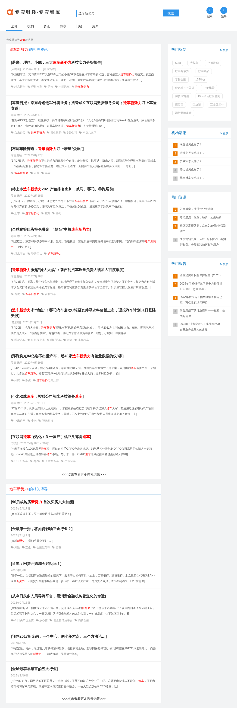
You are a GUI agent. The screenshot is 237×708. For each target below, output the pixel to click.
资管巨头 (36, 253)
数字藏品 (203, 71)
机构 (30, 26)
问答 (79, 26)
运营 (58, 547)
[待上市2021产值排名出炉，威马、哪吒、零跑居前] (62, 189)
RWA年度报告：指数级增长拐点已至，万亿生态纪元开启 (201, 299)
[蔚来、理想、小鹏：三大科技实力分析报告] (56, 62)
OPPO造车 (21, 461)
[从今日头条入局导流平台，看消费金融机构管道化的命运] (58, 596)
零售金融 (180, 79)
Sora (178, 62)
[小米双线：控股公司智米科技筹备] (47, 396)
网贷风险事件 (183, 113)
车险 (47, 173)
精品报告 (20, 86)
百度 (17, 294)
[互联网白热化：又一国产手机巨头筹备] (51, 437)
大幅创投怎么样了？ (192, 152)
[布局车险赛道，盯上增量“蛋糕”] (47, 149)
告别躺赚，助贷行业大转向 (196, 209)
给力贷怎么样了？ (191, 169)
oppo (36, 461)
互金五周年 (217, 104)
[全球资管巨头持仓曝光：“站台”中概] (51, 229)
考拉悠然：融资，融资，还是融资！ (202, 217)
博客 (63, 26)
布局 (36, 173)
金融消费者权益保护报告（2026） (201, 275)
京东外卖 (20, 132)
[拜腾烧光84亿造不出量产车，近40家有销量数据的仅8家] (67, 356)
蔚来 (50, 86)
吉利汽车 (50, 294)
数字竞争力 (182, 71)
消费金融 (83, 620)
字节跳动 (213, 62)
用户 (95, 26)
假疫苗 (179, 104)
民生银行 (56, 132)
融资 (69, 340)
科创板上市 (38, 340)
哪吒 (58, 213)
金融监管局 (43, 547)
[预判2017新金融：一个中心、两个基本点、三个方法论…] (59, 636)
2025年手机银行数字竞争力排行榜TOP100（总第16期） (201, 286)
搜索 (171, 13)
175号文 (200, 79)
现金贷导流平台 (62, 620)
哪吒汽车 (56, 340)
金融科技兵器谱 (184, 88)
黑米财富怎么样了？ (192, 177)
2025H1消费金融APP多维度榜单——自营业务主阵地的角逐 (203, 326)
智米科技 (47, 420)
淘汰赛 (47, 380)
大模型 (194, 62)
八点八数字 (89, 132)
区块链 (197, 104)
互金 (28, 547)
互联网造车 (52, 461)
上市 (17, 213)
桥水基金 (20, 253)
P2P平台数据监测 (209, 96)
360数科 (72, 132)
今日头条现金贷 (24, 620)
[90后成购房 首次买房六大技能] (42, 502)
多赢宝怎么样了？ (191, 161)
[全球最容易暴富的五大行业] (34, 669)
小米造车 (20, 420)
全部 (14, 26)
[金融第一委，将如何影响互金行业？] (42, 529)
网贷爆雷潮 (182, 96)
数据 (28, 380)
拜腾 (17, 380)
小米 (33, 420)
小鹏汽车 (64, 86)
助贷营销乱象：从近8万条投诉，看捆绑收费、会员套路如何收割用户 (203, 241)
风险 (17, 547)
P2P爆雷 (209, 88)
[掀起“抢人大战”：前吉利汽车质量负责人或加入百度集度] (68, 270)
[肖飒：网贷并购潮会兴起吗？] (36, 564)
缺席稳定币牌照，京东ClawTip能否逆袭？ (203, 228)
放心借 (44, 620)
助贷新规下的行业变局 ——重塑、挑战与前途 (202, 313)
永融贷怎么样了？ (191, 144)
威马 (47, 213)
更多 (223, 50)
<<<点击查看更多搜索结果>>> (84, 474)
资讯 (47, 26)
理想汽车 (36, 86)
